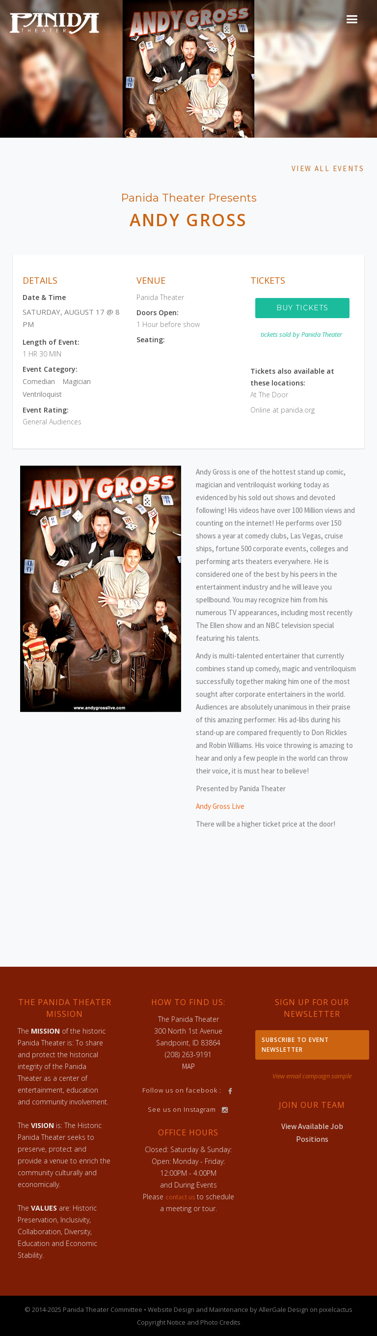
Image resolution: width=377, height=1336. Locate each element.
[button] (351, 19)
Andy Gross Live (220, 806)
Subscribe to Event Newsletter (295, 1045)
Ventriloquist (42, 394)
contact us (180, 1196)
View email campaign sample (311, 1075)
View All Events (328, 168)
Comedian (39, 381)
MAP (188, 1066)
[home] (54, 22)
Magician (76, 381)
